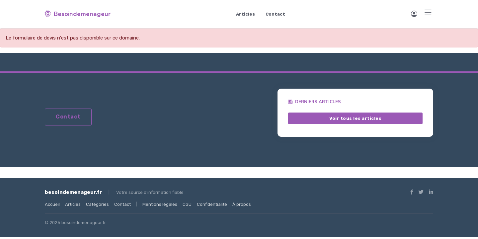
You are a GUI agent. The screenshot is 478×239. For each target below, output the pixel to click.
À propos (241, 204)
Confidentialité (212, 204)
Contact (275, 14)
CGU (187, 204)
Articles (245, 14)
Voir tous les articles (355, 118)
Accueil (52, 204)
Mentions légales (159, 204)
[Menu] (428, 13)
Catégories (97, 204)
